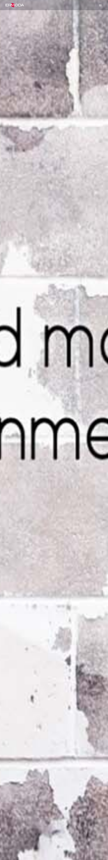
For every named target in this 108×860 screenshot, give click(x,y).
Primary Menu (100, 5)
